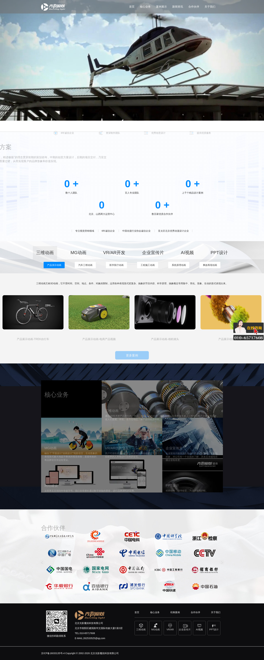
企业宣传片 (184, 627)
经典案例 (175, 612)
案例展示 (161, 6)
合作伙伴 (193, 6)
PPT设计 (214, 627)
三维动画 (141, 627)
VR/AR (170, 627)
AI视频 (199, 627)
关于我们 (210, 6)
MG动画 (155, 627)
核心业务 (145, 6)
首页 (132, 6)
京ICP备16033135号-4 (53, 653)
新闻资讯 (177, 6)
